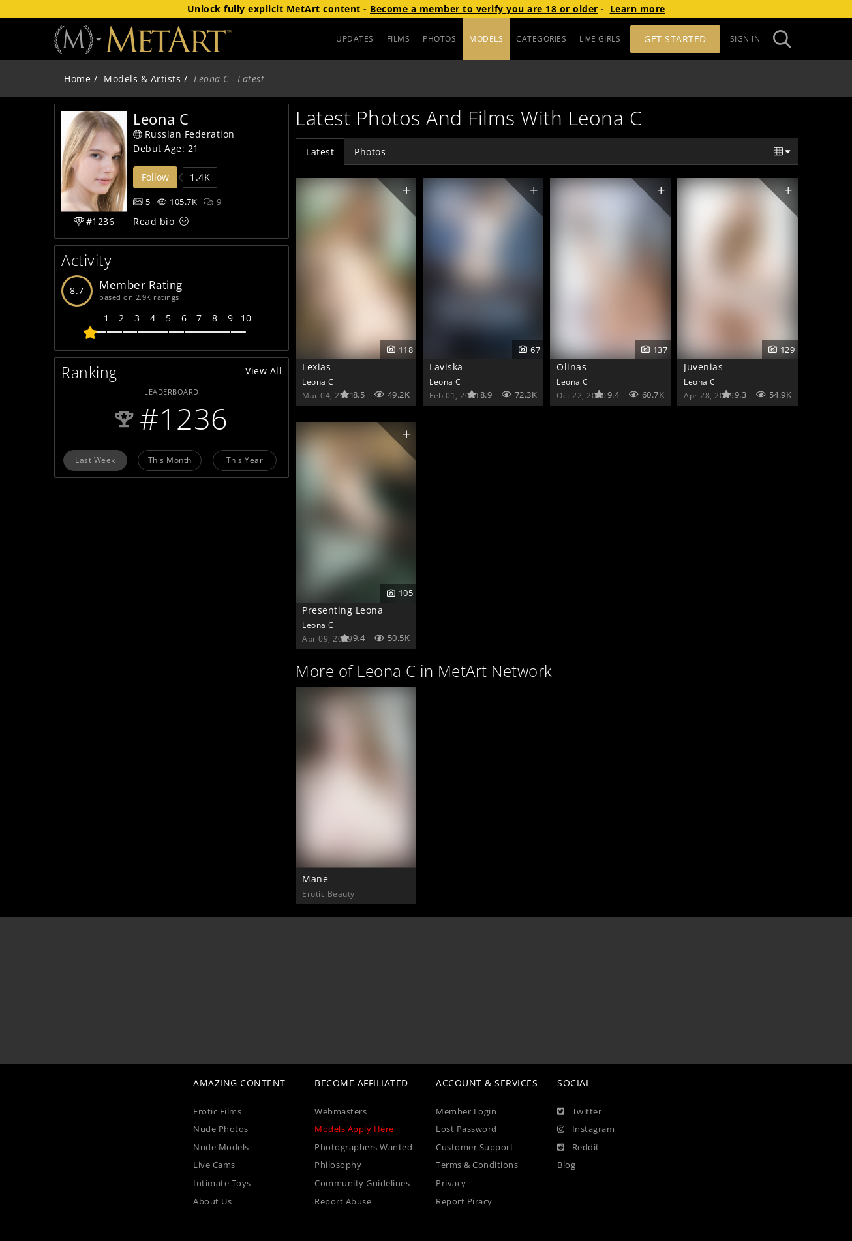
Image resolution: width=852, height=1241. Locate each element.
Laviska (446, 367)
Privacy (451, 1183)
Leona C (318, 381)
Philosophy (337, 1165)
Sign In (745, 38)
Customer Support (474, 1147)
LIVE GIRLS (599, 38)
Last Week (95, 460)
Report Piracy (464, 1201)
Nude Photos (221, 1129)
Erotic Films (217, 1111)
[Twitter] (579, 1112)
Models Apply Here (354, 1129)
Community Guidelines (362, 1183)
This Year (245, 460)
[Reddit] (578, 1148)
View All (263, 371)
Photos (370, 151)
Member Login (466, 1111)
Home (77, 78)
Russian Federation (184, 134)
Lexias (316, 367)
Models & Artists (142, 78)
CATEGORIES (541, 38)
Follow (155, 177)
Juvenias (703, 367)
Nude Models (221, 1147)
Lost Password (466, 1129)
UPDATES (355, 38)
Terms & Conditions (477, 1165)
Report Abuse (342, 1201)
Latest (320, 151)
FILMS (398, 38)
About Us (212, 1201)
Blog (566, 1165)
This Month (170, 460)
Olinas (571, 367)
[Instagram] (586, 1129)
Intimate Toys (222, 1183)
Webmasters (340, 1111)
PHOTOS (439, 38)
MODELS (486, 38)
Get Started (675, 39)
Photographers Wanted (363, 1147)
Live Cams (214, 1165)
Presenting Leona (342, 610)
